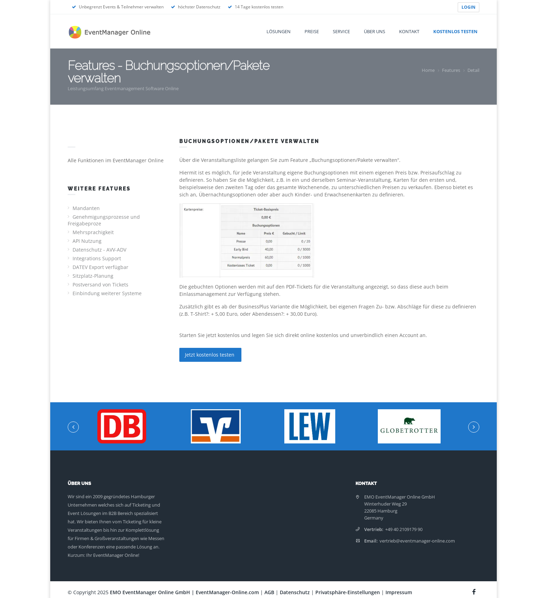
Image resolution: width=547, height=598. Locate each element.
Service (341, 31)
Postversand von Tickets (100, 284)
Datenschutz (295, 592)
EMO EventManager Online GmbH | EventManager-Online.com (184, 592)
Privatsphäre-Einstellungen (347, 592)
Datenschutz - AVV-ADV (99, 249)
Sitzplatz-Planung (93, 275)
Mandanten (86, 208)
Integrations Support (97, 258)
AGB (269, 592)
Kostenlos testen (455, 31)
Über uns (374, 31)
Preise (312, 31)
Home (428, 70)
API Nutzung (87, 241)
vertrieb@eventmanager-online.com (417, 541)
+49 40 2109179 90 (403, 529)
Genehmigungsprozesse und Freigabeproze (104, 220)
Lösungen (279, 31)
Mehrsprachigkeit (93, 232)
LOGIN (468, 7)
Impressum (398, 592)
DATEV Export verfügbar (100, 267)
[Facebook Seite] (474, 591)
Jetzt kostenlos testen (210, 354)
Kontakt (409, 31)
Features (451, 70)
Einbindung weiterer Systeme (107, 293)
